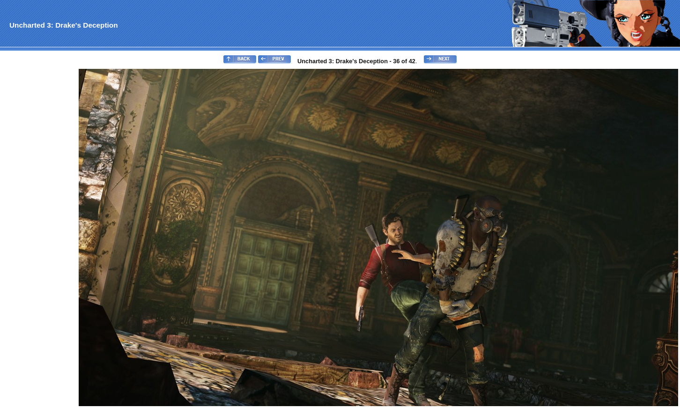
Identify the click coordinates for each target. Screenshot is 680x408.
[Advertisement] (38, 208)
